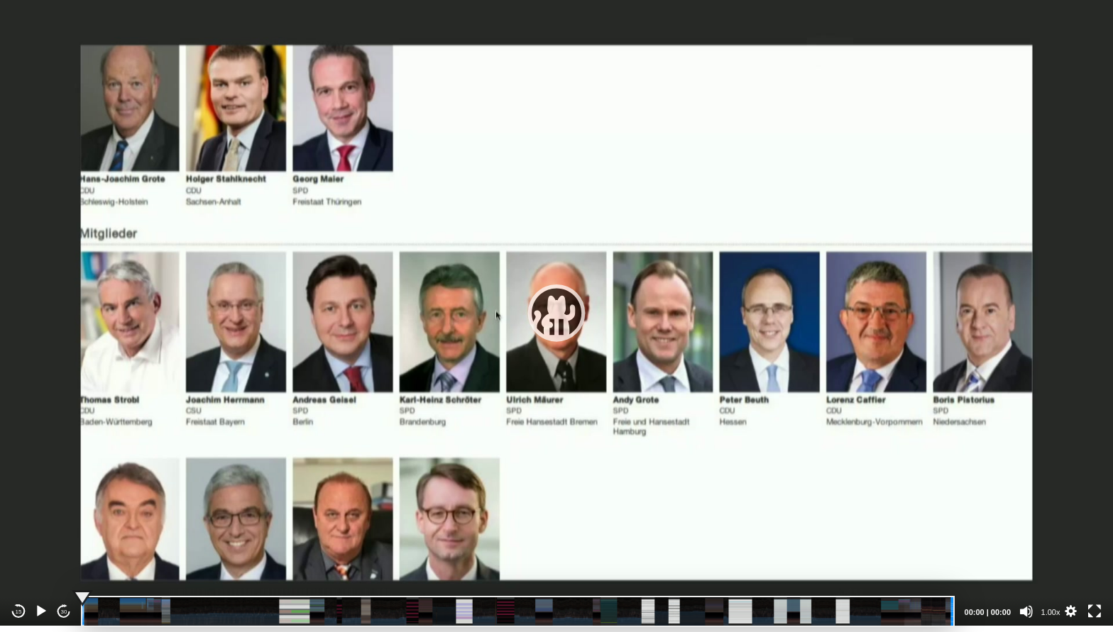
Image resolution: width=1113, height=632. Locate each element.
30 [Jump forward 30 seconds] (64, 612)
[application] (556, 313)
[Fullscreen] (1094, 611)
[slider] (517, 611)
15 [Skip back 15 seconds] (19, 612)
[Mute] (1026, 611)
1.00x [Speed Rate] (1050, 612)
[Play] (41, 611)
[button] (556, 312)
